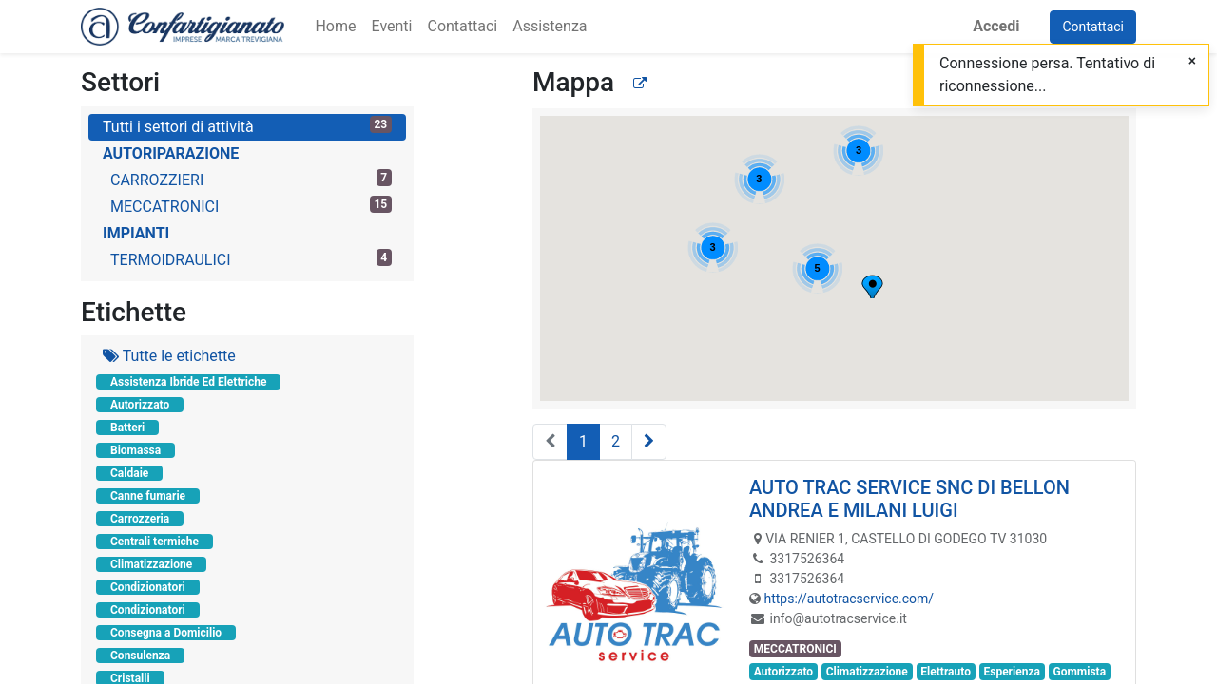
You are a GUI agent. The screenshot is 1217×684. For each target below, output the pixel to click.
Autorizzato (139, 404)
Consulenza (140, 655)
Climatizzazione (151, 564)
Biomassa (135, 450)
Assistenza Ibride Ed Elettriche (188, 382)
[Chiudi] (1192, 61)
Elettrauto (945, 671)
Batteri (127, 427)
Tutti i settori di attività (247, 126)
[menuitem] (335, 27)
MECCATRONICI (251, 206)
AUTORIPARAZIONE (171, 153)
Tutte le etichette (169, 356)
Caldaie (129, 473)
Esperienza (1011, 671)
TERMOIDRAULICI (251, 259)
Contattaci (1093, 26)
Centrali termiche (154, 541)
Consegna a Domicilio (166, 632)
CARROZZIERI (251, 179)
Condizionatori (147, 587)
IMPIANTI (136, 233)
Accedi (996, 26)
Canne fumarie (147, 496)
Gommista (1079, 671)
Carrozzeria (139, 518)
